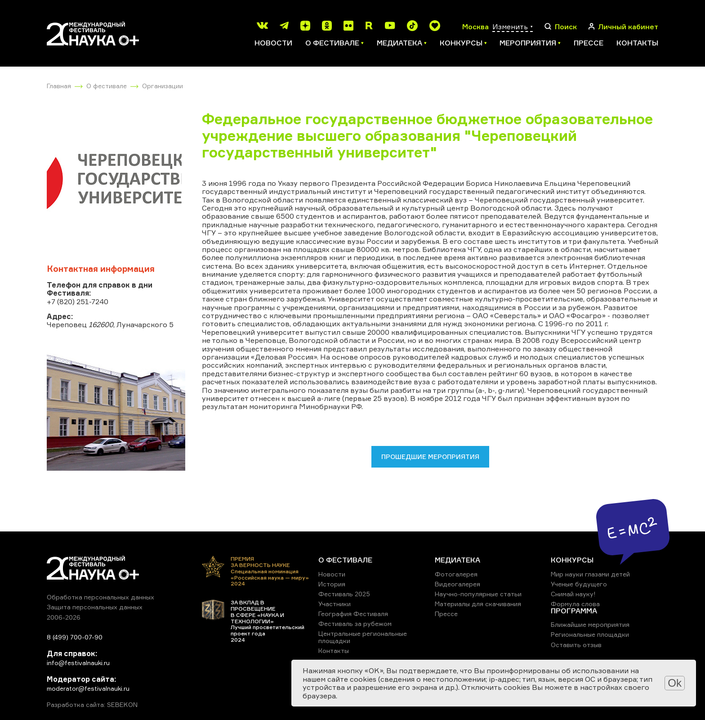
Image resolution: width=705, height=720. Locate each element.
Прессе (588, 42)
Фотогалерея (456, 574)
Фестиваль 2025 (344, 594)
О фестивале (106, 86)
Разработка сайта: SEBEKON (92, 704)
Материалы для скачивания (478, 604)
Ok (675, 683)
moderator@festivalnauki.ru (88, 688)
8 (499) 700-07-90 (75, 637)
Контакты (637, 42)
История (331, 584)
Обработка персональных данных (100, 597)
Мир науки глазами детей (590, 574)
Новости (273, 42)
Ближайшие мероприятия (590, 624)
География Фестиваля (353, 613)
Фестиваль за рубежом (355, 623)
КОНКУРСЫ (572, 559)
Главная (59, 86)
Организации (162, 86)
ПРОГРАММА (574, 610)
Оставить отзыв (576, 644)
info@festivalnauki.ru (78, 662)
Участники (334, 604)
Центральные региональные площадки (362, 637)
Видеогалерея (457, 584)
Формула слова (575, 604)
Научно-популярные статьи (478, 594)
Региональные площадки (590, 634)
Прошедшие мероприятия (430, 456)
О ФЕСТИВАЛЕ (345, 559)
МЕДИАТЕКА (457, 559)
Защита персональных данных (95, 607)
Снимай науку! (573, 594)
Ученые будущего (579, 584)
